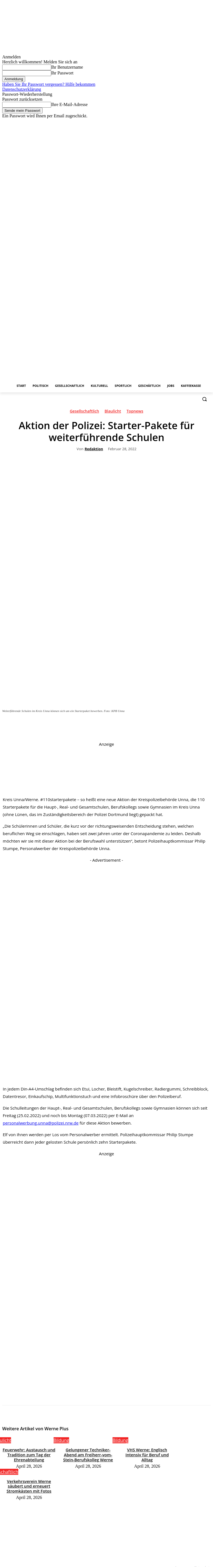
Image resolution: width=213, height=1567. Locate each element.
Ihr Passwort (62, 73)
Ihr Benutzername (67, 67)
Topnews (135, 412)
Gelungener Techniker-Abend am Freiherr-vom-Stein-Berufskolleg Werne (88, 1453)
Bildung (61, 1440)
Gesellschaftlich (84, 412)
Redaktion (94, 449)
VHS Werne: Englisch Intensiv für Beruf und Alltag (147, 1451)
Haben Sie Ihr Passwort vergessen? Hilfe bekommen (48, 84)
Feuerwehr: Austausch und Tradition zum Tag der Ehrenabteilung (29, 1453)
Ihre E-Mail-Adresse (69, 104)
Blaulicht (113, 412)
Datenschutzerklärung (21, 89)
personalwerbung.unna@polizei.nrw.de (41, 1123)
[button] (204, 399)
